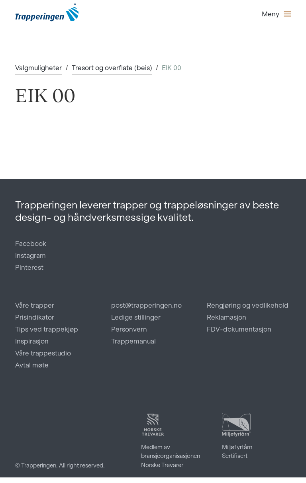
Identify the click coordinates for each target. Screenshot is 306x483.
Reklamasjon (226, 317)
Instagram (30, 255)
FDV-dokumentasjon (239, 329)
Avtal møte (32, 365)
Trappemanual (133, 341)
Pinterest (29, 267)
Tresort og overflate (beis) (112, 68)
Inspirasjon (32, 341)
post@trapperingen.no (146, 305)
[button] (276, 14)
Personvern (129, 329)
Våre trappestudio (43, 353)
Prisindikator (34, 317)
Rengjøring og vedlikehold (247, 305)
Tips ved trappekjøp (46, 329)
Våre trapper (34, 305)
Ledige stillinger (136, 317)
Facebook (30, 243)
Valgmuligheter (38, 68)
